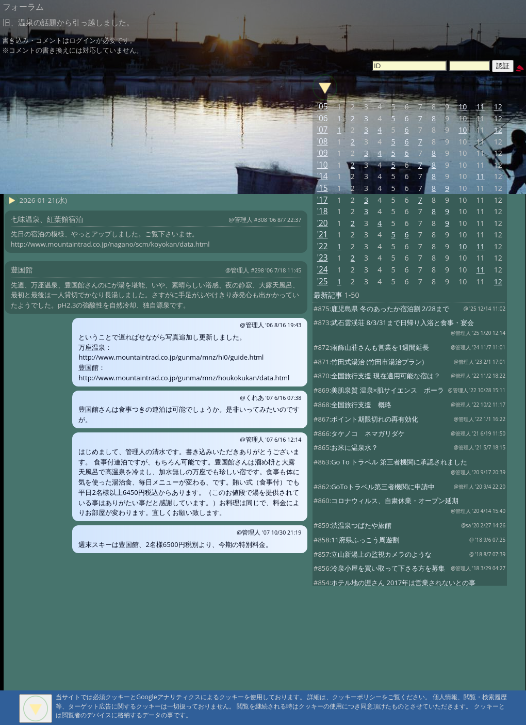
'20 (322, 223)
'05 (322, 106)
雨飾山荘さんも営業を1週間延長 (380, 347)
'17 (322, 200)
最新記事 (328, 295)
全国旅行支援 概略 (361, 404)
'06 (322, 118)
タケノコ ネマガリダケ (368, 433)
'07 (322, 129)
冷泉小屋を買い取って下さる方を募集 (388, 568)
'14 (322, 176)
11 (480, 106)
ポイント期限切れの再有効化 (374, 419)
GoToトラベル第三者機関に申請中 (383, 486)
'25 (322, 281)
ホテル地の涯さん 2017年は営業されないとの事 (403, 582)
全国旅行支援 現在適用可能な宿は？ (385, 375)
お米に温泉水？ (354, 447)
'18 (322, 211)
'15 (322, 188)
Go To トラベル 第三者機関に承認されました (399, 461)
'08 (322, 141)
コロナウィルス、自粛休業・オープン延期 (394, 500)
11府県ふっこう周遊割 (365, 539)
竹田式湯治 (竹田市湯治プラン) (377, 361)
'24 (322, 269)
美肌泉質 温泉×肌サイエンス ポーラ (387, 390)
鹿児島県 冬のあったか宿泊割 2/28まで (390, 308)
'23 (322, 257)
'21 (322, 234)
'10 (322, 164)
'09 (322, 153)
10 (462, 106)
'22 (322, 246)
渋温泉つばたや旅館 (361, 525)
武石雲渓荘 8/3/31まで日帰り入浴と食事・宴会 (402, 322)
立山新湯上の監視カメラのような (381, 554)
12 (498, 106)
